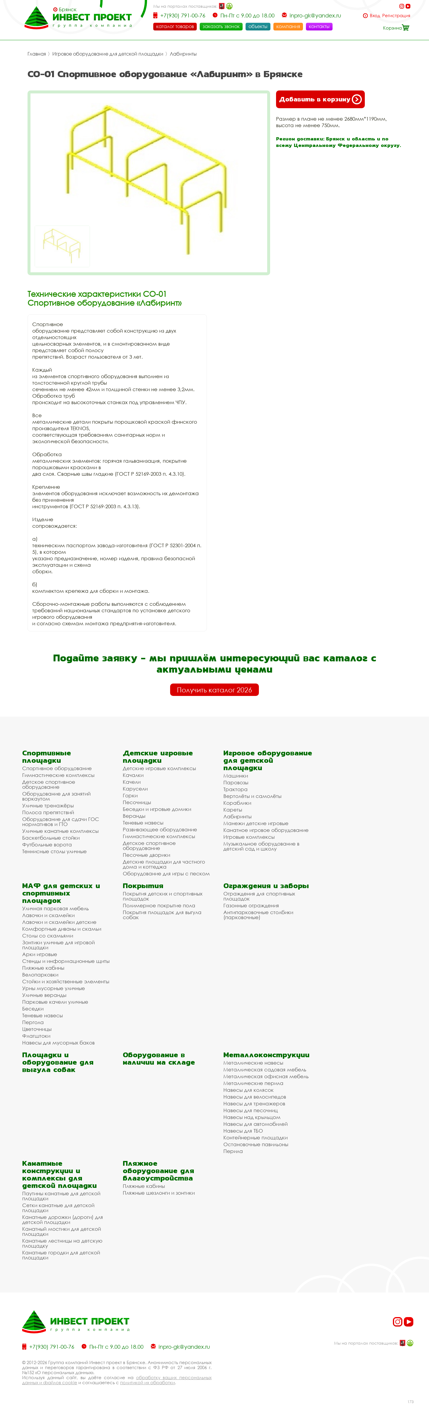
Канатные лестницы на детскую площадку (62, 1243)
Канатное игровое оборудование (266, 830)
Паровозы (235, 782)
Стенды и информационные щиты (65, 960)
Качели (132, 781)
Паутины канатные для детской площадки (61, 1196)
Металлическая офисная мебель (266, 1076)
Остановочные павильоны (255, 1144)
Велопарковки (40, 974)
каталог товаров (175, 26)
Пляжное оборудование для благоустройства (158, 1171)
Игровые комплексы (249, 836)
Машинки (235, 775)
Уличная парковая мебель (55, 908)
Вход (375, 15)
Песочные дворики (146, 854)
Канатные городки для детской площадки (61, 1255)
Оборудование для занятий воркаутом (56, 796)
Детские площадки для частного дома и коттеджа (164, 864)
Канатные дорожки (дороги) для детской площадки (62, 1219)
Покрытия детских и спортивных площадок (162, 896)
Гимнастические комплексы (58, 775)
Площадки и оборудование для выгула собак (57, 1062)
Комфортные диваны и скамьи (61, 928)
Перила (233, 1151)
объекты (258, 26)
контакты (319, 26)
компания (288, 26)
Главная (37, 54)
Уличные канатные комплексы (60, 830)
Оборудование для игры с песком (166, 873)
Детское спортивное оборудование (48, 784)
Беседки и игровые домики (157, 809)
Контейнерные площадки (255, 1137)
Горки (130, 795)
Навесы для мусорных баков (58, 1042)
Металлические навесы (253, 1062)
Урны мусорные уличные (53, 988)
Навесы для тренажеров (254, 1103)
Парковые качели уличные (55, 1001)
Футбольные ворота (47, 844)
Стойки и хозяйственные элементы (65, 981)
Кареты (232, 809)
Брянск (68, 9)
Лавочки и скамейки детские (59, 921)
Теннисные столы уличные (54, 851)
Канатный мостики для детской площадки (61, 1231)
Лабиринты (183, 54)
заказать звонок (221, 26)
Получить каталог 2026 (214, 690)
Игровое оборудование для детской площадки (107, 54)
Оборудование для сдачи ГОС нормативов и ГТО (60, 822)
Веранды (134, 815)
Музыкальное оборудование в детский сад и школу (261, 846)
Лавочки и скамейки (48, 915)
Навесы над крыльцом (251, 1117)
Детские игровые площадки (158, 756)
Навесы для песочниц (250, 1110)
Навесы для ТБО (243, 1130)
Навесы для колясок (248, 1089)
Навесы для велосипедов (254, 1096)
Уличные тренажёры (48, 805)
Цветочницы (36, 1028)
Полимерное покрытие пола (159, 905)
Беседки (32, 1008)
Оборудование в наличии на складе (159, 1058)
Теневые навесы (143, 822)
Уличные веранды (44, 994)
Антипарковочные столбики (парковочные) (258, 915)
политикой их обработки (147, 1382)
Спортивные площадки (46, 756)
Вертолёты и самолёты (252, 796)
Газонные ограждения (251, 905)
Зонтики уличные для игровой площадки (58, 945)
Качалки (133, 775)
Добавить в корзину (320, 99)
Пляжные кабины (43, 967)
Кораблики (237, 802)
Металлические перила (253, 1083)
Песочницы (137, 802)
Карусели (135, 788)
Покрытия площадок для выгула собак (162, 915)
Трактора (235, 789)
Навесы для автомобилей (255, 1123)
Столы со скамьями (47, 935)
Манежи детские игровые (255, 823)
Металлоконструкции (266, 1054)
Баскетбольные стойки (51, 837)
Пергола (33, 1022)
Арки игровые (39, 954)
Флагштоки (36, 1035)
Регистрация (396, 15)
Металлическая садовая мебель (264, 1069)
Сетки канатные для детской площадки (58, 1208)
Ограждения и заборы (266, 885)
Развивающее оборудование (160, 829)
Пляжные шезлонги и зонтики (159, 1192)
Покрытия (143, 885)
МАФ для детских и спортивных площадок (61, 893)
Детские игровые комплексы (159, 768)
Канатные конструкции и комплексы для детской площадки (59, 1174)
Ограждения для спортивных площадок (259, 896)
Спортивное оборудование (57, 768)
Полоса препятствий (48, 812)
